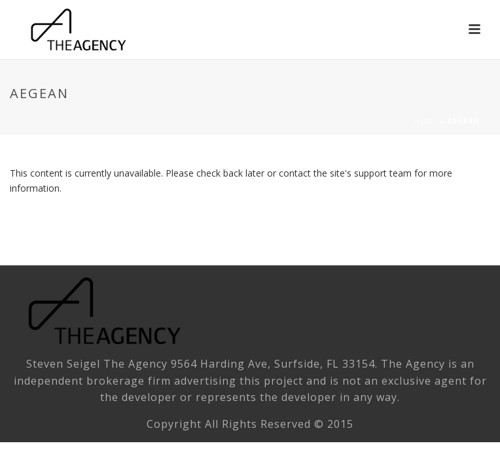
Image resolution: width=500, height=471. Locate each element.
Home (426, 121)
